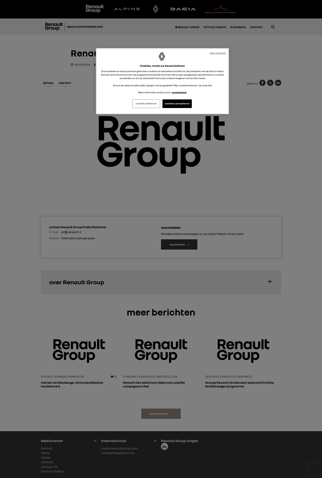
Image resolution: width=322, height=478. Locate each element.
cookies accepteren (177, 103)
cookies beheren (146, 103)
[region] (162, 81)
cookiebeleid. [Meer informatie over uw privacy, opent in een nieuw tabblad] (179, 92)
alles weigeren (217, 53)
